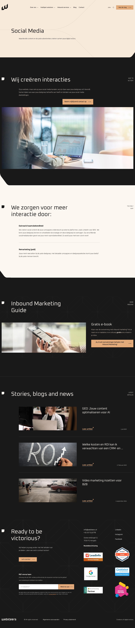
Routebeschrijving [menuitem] (91, 546)
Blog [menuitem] (74, 7)
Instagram (119, 534)
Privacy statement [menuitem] (69, 619)
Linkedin (118, 530)
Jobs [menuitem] (109, 7)
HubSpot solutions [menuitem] (47, 7)
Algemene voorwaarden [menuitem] (51, 619)
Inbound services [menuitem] (63, 7)
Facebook (118, 539)
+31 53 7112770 (90, 533)
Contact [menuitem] (81, 7)
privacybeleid (52, 594)
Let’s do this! (26, 559)
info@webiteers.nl (90, 530)
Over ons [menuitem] (33, 7)
